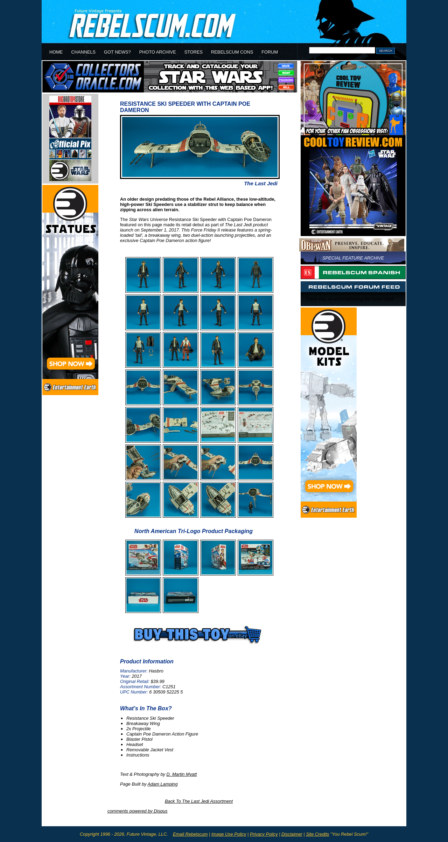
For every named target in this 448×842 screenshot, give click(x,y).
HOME (56, 52)
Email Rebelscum (190, 834)
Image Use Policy (228, 834)
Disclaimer (291, 834)
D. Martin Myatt (182, 774)
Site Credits (317, 834)
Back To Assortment (199, 801)
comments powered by (137, 811)
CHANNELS (83, 52)
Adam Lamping (163, 784)
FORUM (269, 52)
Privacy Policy (264, 834)
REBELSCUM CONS (232, 52)
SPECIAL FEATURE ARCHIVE (353, 258)
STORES (193, 52)
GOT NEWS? (117, 52)
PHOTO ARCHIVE (157, 52)
